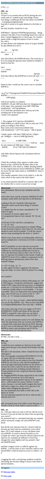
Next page (7, 476)
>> (8, 7)
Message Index (9, 472)
